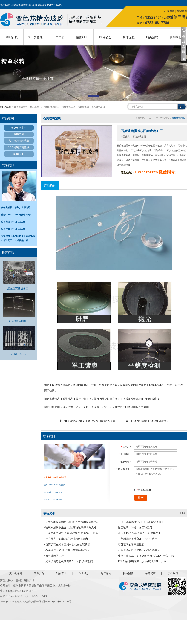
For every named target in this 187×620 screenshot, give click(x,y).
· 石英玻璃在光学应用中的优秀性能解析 (67, 544)
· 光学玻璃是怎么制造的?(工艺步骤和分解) (68, 561)
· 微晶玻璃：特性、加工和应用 (134, 527)
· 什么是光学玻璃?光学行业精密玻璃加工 (67, 538)
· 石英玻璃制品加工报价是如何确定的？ (67, 550)
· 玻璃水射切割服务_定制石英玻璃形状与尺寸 (70, 527)
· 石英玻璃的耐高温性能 (130, 544)
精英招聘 (152, 37)
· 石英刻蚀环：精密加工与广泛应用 (137, 538)
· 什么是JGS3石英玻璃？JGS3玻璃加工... (140, 533)
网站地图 (182, 11)
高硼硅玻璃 (83, 106)
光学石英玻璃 (20, 106)
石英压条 (34, 106)
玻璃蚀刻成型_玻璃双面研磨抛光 (150, 421)
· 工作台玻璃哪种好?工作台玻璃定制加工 (140, 522)
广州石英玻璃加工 (50, 106)
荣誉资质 (150, 573)
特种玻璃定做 (68, 106)
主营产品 (59, 37)
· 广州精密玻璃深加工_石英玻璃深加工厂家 (141, 561)
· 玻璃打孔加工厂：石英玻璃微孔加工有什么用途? (145, 555)
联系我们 (175, 37)
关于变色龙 (35, 37)
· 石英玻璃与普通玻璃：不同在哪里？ (138, 550)
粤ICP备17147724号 (61, 601)
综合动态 (105, 37)
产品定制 (164, 118)
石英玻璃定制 (98, 106)
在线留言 (169, 11)
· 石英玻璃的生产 (54, 555)
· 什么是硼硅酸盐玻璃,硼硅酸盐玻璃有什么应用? (72, 533)
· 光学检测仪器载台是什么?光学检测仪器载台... (71, 522)
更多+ (182, 513)
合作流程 (129, 37)
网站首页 (12, 37)
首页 (155, 118)
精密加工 (82, 37)
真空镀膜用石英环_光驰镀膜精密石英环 (92, 421)
